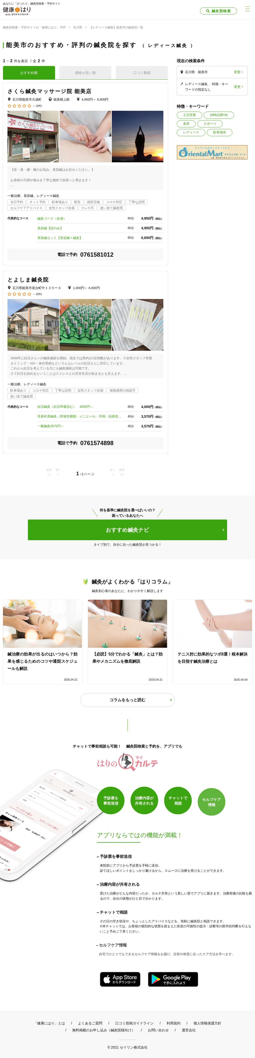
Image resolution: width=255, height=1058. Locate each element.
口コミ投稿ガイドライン (134, 1023)
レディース (191, 132)
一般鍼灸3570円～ (50, 426)
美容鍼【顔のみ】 (50, 228)
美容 (186, 123)
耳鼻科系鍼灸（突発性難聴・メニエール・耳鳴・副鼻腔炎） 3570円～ (79, 416)
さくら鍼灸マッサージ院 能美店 (49, 91)
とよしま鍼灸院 (28, 280)
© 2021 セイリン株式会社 (127, 1047)
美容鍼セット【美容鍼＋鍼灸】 (60, 237)
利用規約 (174, 1023)
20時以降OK (219, 115)
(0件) (39, 106)
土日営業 (189, 115)
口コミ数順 (142, 73)
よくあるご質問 (90, 1023)
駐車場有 (219, 132)
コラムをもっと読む (127, 700)
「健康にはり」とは (49, 1023)
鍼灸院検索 (221, 11)
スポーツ (209, 123)
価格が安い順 (85, 73)
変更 (237, 72)
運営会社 (189, 1030)
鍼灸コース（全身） (51, 218)
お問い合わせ (158, 1030)
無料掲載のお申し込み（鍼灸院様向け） (103, 1030)
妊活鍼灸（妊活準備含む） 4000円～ (65, 406)
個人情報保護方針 (207, 1023)
